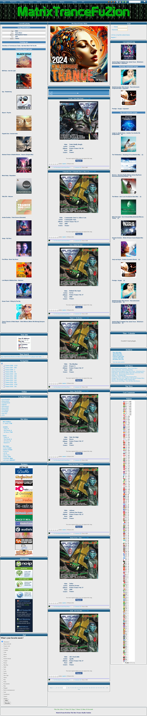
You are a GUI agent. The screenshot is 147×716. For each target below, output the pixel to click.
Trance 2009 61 (10, 372)
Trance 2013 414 (11, 380)
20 (75, 687)
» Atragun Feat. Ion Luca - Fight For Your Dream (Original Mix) (127, 378)
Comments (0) (77, 167)
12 (58, 687)
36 (103, 687)
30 (93, 687)
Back (51, 687)
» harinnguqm (5, 410)
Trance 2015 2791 (11, 384)
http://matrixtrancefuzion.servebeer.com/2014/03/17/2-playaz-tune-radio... (22, 357)
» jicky (3, 415)
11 (56, 687)
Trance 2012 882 (11, 378)
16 (68, 687)
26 (86, 687)
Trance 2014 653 (11, 382)
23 (80, 687)
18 (72, 687)
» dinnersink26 (5, 401)
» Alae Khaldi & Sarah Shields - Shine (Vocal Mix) (124, 368)
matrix (6, 423)
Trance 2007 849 (11, 367)
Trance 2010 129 (11, 374)
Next (79, 689)
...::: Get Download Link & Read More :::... (61, 167)
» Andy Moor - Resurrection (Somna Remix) (122, 374)
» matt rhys (4, 413)
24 (82, 687)
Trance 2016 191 (11, 386)
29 (91, 687)
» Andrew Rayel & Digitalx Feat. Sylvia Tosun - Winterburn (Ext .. (128, 371)
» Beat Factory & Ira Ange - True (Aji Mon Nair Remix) (125, 381)
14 (61, 687)
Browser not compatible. (24, 178)
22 (79, 687)
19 (73, 687)
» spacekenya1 (5, 406)
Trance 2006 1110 (11, 365)
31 (94, 687)
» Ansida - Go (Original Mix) (118, 375)
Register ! (113, 37)
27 (87, 687)
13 (60, 687)
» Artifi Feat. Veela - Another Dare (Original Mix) (124, 376)
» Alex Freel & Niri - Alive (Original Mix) (122, 369)
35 (101, 687)
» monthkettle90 (5, 403)
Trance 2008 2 (10, 370)
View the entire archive (119, 362)
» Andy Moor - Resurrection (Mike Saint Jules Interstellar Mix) (127, 372)
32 (96, 687)
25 (84, 687)
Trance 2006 (87, 98)
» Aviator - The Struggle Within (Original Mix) (123, 379)
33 (98, 687)
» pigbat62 (4, 404)
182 (107, 687)
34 (100, 687)
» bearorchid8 (5, 408)
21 (77, 687)
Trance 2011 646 (11, 376)
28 (89, 687)
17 (70, 687)
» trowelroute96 (5, 399)
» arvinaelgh (4, 411)
